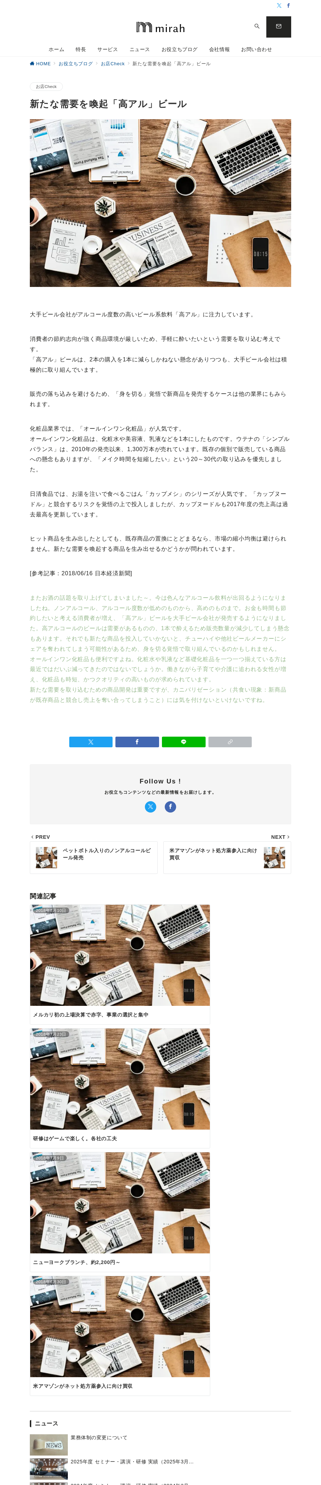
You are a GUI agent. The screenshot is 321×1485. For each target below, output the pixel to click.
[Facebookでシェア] (137, 742)
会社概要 (266, 1322)
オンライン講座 (216, 1322)
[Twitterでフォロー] (279, 6)
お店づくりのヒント (158, 1322)
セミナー (208, 1343)
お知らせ (208, 1312)
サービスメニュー (69, 1333)
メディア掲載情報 (218, 1364)
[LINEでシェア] (184, 742)
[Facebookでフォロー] (288, 6)
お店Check (46, 86)
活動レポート (213, 1333)
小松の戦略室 (64, 1371)
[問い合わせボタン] (278, 27)
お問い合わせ (160, 1257)
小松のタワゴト (153, 1343)
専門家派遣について (72, 1343)
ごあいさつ (269, 1312)
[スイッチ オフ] (257, 27)
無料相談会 (211, 1353)
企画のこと (148, 1333)
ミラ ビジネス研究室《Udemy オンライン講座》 (83, 1357)
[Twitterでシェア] (91, 742)
